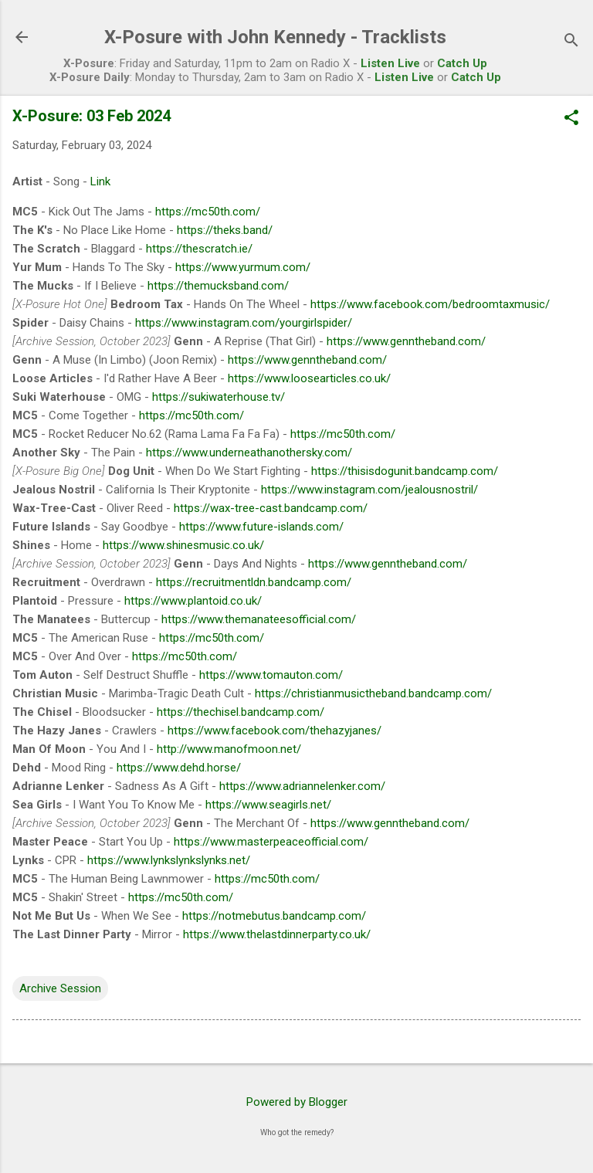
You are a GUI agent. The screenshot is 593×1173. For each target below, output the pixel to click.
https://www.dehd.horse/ (179, 768)
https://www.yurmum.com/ (242, 267)
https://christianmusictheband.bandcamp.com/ (373, 693)
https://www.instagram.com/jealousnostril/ (369, 490)
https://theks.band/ (225, 230)
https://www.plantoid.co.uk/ (193, 601)
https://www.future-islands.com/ (261, 527)
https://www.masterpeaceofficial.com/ (271, 842)
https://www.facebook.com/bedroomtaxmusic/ (430, 304)
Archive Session (60, 988)
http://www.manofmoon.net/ (229, 749)
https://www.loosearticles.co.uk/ (309, 378)
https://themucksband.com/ (218, 286)
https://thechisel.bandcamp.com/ (240, 712)
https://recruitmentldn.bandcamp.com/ (253, 582)
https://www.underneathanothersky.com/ (249, 452)
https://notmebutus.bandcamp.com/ (274, 916)
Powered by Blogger (296, 1102)
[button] (571, 119)
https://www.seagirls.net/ (268, 805)
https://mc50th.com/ (207, 212)
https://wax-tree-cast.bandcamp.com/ (271, 508)
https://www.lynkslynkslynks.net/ (168, 860)
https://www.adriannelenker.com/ (302, 786)
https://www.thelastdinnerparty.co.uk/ (277, 934)
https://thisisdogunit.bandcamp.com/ (404, 471)
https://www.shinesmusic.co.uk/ (183, 545)
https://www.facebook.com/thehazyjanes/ (274, 730)
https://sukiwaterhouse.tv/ (218, 397)
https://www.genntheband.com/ (406, 341)
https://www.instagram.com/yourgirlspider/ (243, 323)
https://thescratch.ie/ (199, 249)
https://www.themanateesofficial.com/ (258, 619)
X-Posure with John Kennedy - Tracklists (275, 37)
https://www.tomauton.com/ (271, 675)
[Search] (571, 42)
